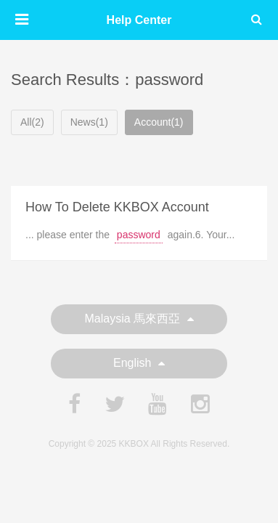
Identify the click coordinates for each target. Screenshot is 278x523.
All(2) (32, 122)
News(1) (89, 122)
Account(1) (159, 122)
